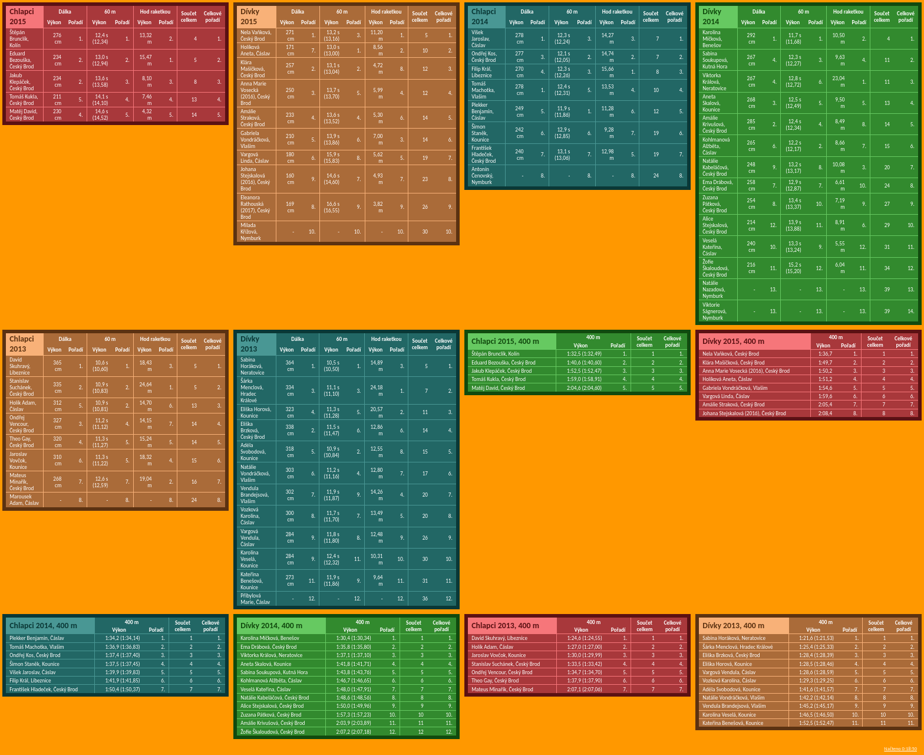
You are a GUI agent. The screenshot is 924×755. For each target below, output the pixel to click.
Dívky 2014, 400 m (271, 626)
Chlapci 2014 (483, 16)
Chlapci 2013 (21, 344)
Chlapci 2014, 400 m (43, 626)
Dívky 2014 (711, 16)
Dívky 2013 (249, 344)
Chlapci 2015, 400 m (505, 341)
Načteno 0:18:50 (900, 748)
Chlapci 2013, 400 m (505, 626)
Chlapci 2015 (21, 16)
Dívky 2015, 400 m (733, 341)
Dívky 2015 (249, 16)
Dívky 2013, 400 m (733, 626)
